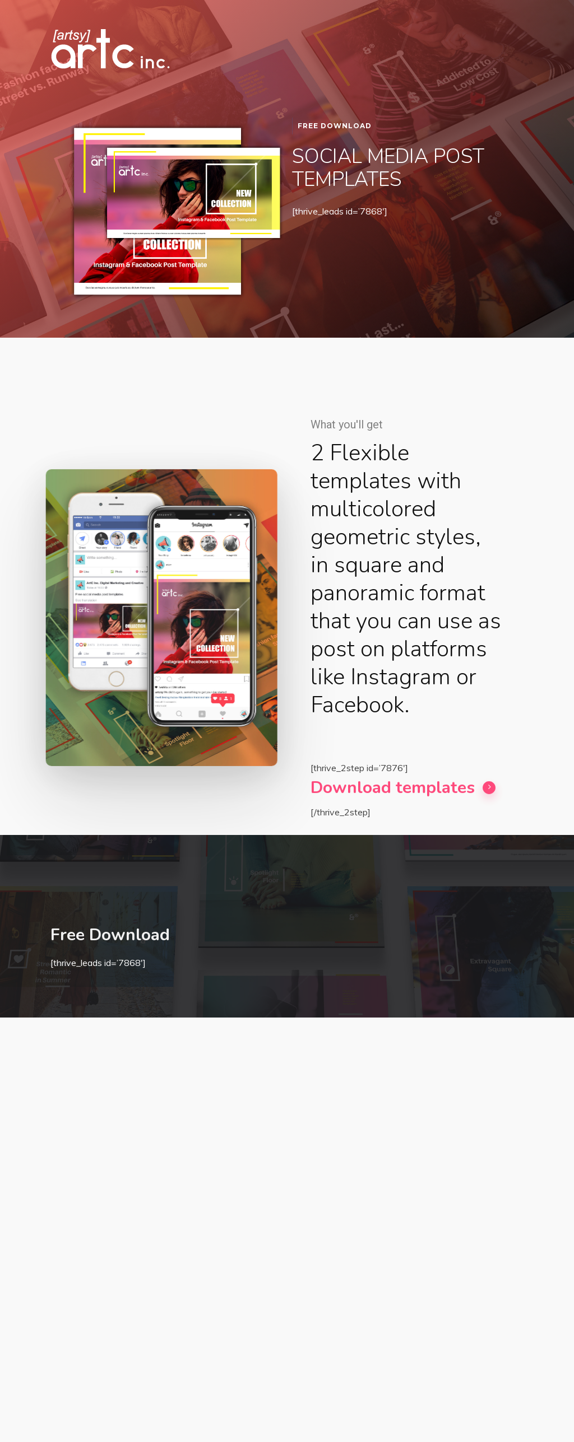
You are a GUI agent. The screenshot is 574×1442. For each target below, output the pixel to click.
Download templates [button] (403, 823)
